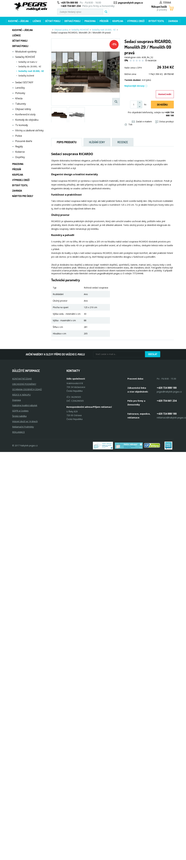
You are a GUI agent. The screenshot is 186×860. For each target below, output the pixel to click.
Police (18, 135)
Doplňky (20, 157)
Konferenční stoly (25, 114)
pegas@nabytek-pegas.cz (130, 2)
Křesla (18, 98)
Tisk (128, 124)
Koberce (20, 151)
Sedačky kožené (26, 75)
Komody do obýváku (26, 119)
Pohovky (20, 93)
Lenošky (20, 87)
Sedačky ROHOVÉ (25, 57)
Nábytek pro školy (22, 196)
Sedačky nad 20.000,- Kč (31, 71)
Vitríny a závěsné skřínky (29, 130)
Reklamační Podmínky (23, 426)
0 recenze (150, 60)
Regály (19, 146)
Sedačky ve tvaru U (27, 61)
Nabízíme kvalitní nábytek (24, 405)
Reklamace (18, 432)
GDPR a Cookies (20, 410)
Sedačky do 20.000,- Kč (29, 66)
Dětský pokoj (52, 21)
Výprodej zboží (136, 21)
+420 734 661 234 (167, 400)
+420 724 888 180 (69, 2)
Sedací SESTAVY (24, 82)
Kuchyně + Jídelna (18, 21)
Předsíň (104, 21)
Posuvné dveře (23, 141)
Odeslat (152, 354)
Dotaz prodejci (164, 121)
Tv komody (21, 125)
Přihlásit (165, 2)
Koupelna (117, 21)
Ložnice (37, 21)
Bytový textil (156, 21)
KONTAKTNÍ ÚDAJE (22, 378)
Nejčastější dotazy (136, 85)
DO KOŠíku (162, 104)
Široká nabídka (19, 416)
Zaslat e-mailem (142, 121)
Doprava (16, 400)
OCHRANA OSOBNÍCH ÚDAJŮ (27, 389)
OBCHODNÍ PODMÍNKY (24, 384)
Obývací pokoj (72, 21)
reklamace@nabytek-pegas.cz (171, 417)
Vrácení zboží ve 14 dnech (25, 421)
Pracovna (90, 21)
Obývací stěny (23, 109)
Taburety (20, 103)
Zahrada (173, 21)
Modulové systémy (26, 51)
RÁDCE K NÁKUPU (21, 394)
